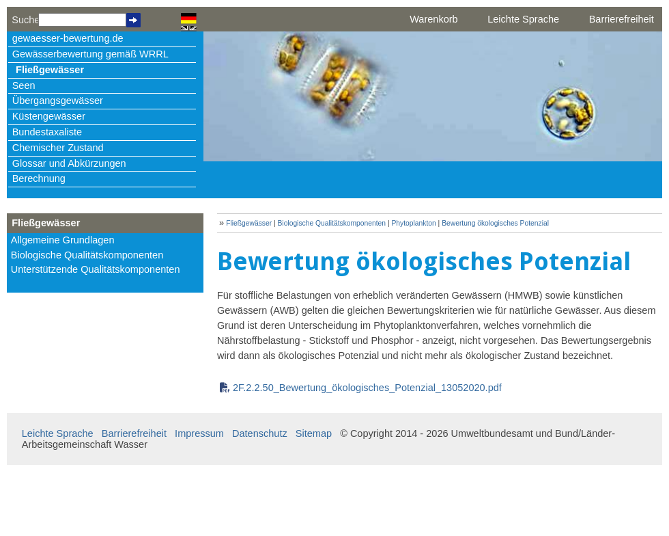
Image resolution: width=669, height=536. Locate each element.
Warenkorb (433, 19)
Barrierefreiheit (621, 19)
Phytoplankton (413, 223)
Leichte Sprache (523, 19)
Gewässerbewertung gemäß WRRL (90, 54)
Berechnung (39, 178)
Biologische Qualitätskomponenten (87, 255)
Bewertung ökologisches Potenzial (495, 223)
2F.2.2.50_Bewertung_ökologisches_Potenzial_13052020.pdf (367, 387)
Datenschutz (259, 433)
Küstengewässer (48, 116)
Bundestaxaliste (47, 131)
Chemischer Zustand (58, 147)
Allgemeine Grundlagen (63, 239)
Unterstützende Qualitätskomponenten (95, 269)
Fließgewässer (50, 69)
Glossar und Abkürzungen (69, 163)
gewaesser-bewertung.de (68, 38)
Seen (23, 85)
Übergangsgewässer (57, 100)
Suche (25, 19)
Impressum (199, 433)
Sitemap (314, 433)
